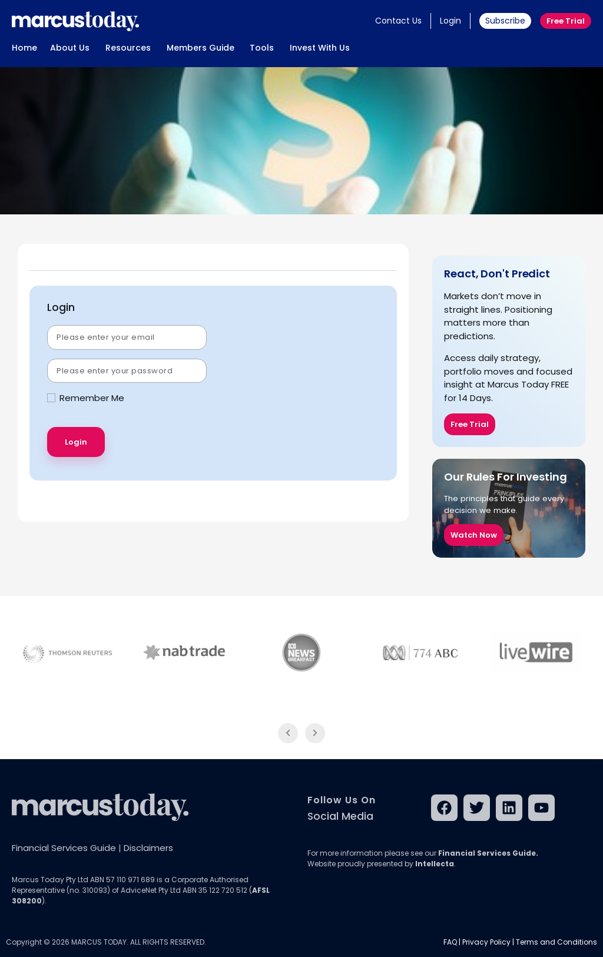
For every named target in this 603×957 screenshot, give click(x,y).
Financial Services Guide (64, 848)
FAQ (450, 942)
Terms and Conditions (556, 942)
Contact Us (398, 21)
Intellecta (434, 864)
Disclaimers (148, 848)
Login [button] (450, 21)
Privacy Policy (486, 942)
